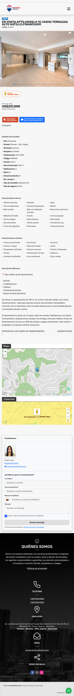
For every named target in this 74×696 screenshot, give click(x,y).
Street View (11, 94)
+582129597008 (37, 602)
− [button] (5, 355)
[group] (37, 59)
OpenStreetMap (66, 394)
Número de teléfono (12, 495)
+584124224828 (37, 599)
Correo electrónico (12, 487)
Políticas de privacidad (37, 568)
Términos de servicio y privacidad (34, 527)
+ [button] (5, 352)
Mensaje (8, 504)
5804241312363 (12, 463)
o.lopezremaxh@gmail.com (16, 466)
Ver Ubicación (30, 417)
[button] (13, 84)
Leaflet (54, 394)
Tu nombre (9, 478)
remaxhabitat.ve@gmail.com (37, 650)
